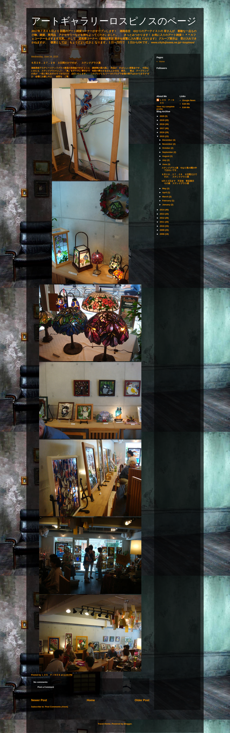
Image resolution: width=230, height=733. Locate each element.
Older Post (142, 700)
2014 (162, 210)
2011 (162, 222)
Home (91, 700)
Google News (188, 100)
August (166, 156)
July (164, 160)
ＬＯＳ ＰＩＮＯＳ (167, 101)
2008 (162, 234)
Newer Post (39, 700)
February (167, 200)
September (168, 152)
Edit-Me (186, 104)
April (165, 192)
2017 (162, 128)
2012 (162, 218)
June (165, 164)
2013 (162, 214)
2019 (162, 120)
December (167, 140)
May (164, 188)
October (166, 148)
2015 (162, 136)
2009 (162, 230)
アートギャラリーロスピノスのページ (113, 21)
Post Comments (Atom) (56, 706)
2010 (162, 226)
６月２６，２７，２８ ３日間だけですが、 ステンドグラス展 (179, 175)
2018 (162, 124)
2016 (162, 132)
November (167, 144)
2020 (162, 116)
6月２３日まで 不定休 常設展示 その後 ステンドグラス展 (179, 182)
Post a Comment (46, 687)
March (165, 196)
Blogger (128, 724)
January (166, 204)
